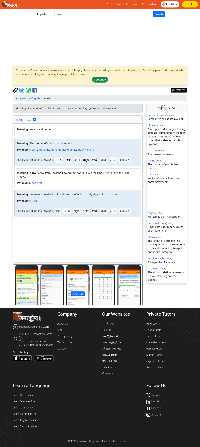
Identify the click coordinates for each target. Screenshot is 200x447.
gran (34, 149)
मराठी (95, 160)
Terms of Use (64, 342)
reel (150, 174)
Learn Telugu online (24, 401)
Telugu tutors (153, 330)
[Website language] (170, 4)
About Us (62, 323)
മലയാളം (125, 160)
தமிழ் (113, 160)
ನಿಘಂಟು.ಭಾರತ (109, 355)
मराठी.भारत (107, 330)
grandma (44, 149)
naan (35, 200)
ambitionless (155, 223)
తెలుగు (59, 160)
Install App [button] (77, 293)
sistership (153, 268)
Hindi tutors (153, 323)
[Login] (190, 4)
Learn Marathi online (24, 413)
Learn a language (127, 4)
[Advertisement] (77, 240)
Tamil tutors (153, 336)
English (35, 98)
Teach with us (149, 4)
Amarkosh (21, 98)
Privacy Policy (64, 336)
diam (151, 237)
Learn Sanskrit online (25, 426)
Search (159, 14)
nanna (91, 149)
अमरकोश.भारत (108, 323)
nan (20, 119)
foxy (150, 213)
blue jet (152, 125)
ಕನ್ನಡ (86, 160)
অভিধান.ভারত (109, 367)
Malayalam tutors (156, 342)
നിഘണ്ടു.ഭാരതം (111, 348)
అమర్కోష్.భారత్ (110, 336)
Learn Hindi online (23, 395)
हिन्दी (68, 160)
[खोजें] (103, 14)
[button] (22, 285)
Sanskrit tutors (154, 367)
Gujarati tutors (154, 361)
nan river (37, 183)
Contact (61, 348)
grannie (71, 149)
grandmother (58, 149)
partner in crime (157, 115)
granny (82, 149)
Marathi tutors (154, 355)
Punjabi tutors (154, 348)
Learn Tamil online (23, 407)
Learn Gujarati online (25, 420)
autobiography (156, 258)
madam (152, 150)
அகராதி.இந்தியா (111, 342)
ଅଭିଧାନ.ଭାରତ (109, 361)
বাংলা (104, 160)
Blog (109, 4)
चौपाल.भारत (107, 373)
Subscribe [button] (100, 79)
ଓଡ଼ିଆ (77, 160)
